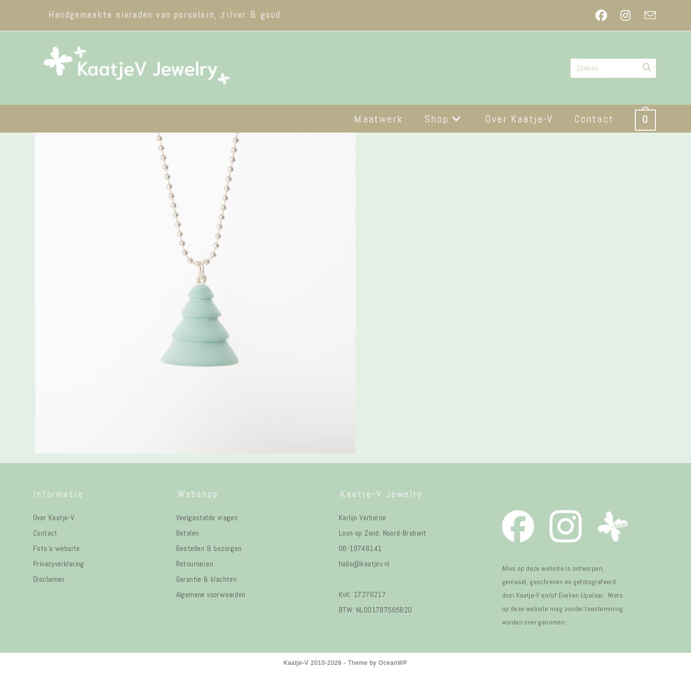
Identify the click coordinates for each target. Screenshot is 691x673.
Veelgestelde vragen (207, 518)
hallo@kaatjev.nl (364, 564)
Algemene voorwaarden (211, 594)
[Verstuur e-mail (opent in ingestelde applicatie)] (647, 15)
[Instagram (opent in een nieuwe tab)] (625, 15)
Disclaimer (49, 579)
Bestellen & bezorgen (209, 548)
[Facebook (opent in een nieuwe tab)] (601, 15)
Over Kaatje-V (53, 518)
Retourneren (194, 564)
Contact (45, 533)
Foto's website (56, 548)
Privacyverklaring (58, 564)
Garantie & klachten (206, 579)
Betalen (187, 533)
